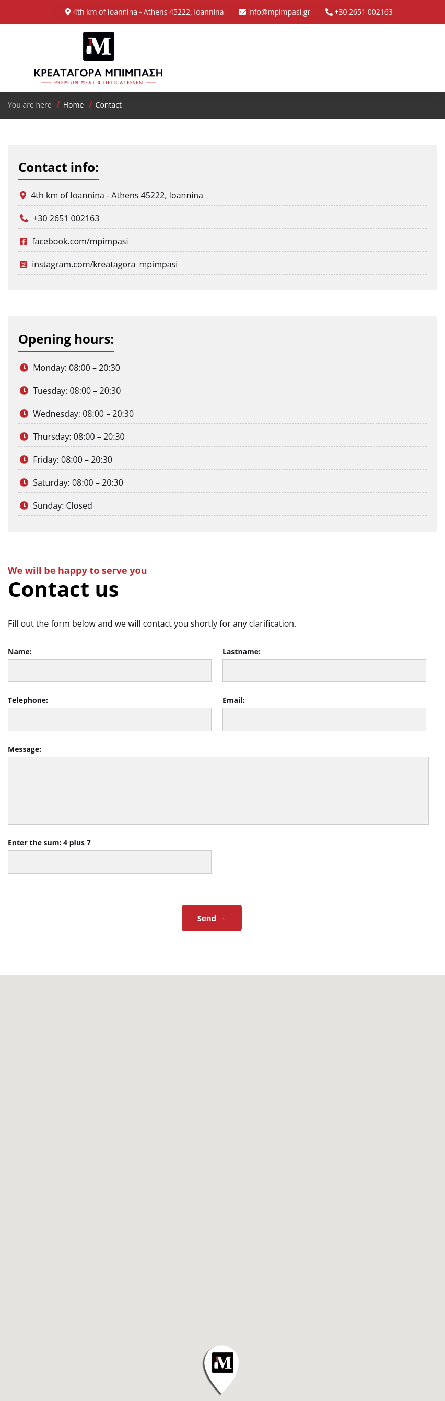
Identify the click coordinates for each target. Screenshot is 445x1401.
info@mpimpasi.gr (279, 12)
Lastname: (242, 651)
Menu (399, 58)
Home (73, 105)
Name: (20, 651)
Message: (24, 749)
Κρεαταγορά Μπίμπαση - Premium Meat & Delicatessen (98, 58)
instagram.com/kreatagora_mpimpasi (105, 264)
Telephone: (28, 700)
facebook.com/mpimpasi (80, 241)
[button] (222, 1370)
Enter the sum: (49, 842)
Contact (109, 105)
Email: (234, 700)
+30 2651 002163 (363, 12)
